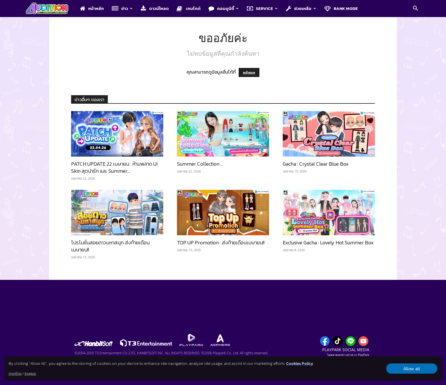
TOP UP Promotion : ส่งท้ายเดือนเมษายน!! (221, 242)
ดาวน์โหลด (155, 8)
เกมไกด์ (189, 8)
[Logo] (50, 9)
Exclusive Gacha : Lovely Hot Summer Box (328, 242)
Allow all (411, 368)
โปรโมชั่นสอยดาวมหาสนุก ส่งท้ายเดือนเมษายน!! (110, 246)
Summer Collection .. (199, 164)
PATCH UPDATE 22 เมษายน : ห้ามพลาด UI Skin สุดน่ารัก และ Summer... (114, 167)
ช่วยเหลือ (301, 8)
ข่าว (122, 8)
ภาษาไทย (15, 373)
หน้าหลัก (92, 8)
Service (262, 8)
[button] (415, 9)
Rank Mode (341, 8)
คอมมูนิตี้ (223, 8)
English (30, 373)
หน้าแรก (249, 72)
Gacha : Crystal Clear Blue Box (316, 164)
